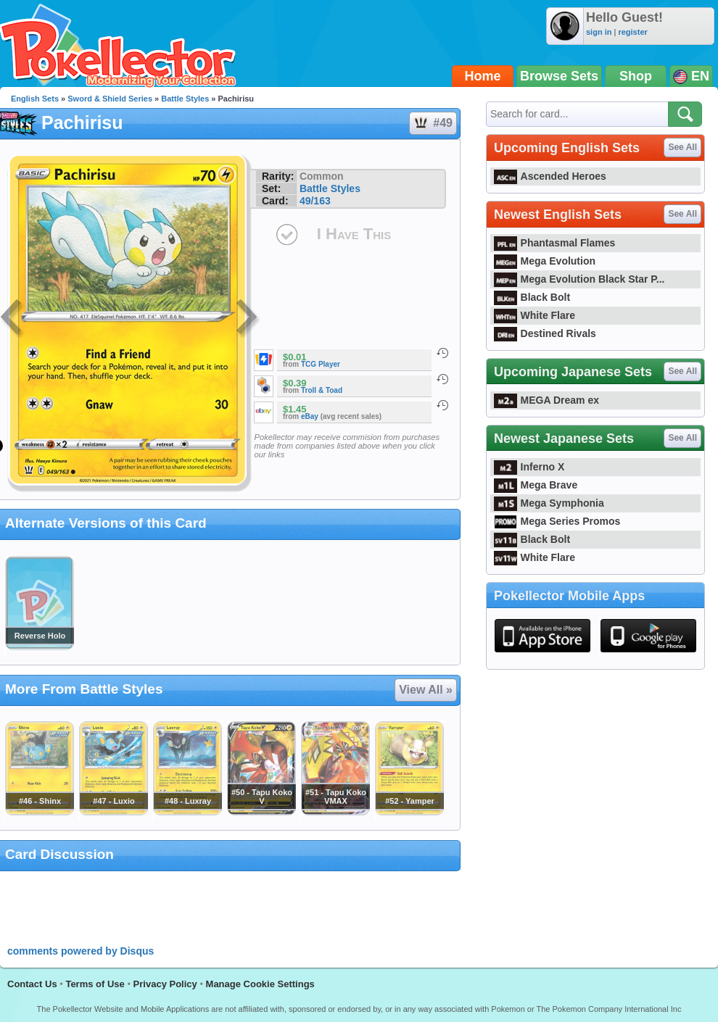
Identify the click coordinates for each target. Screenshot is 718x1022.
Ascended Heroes (550, 176)
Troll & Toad (321, 390)
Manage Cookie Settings (260, 984)
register (632, 32)
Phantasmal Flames (554, 243)
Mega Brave (535, 485)
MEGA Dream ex (546, 400)
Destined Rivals (545, 333)
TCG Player (320, 364)
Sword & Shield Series (109, 98)
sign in (598, 32)
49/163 (315, 201)
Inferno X (529, 467)
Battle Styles (185, 98)
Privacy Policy (165, 984)
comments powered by (80, 951)
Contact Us (32, 984)
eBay (309, 416)
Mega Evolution (544, 261)
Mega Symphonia (549, 503)
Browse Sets (559, 76)
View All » (426, 690)
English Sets (35, 98)
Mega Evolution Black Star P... (579, 279)
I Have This (354, 234)
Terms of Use (94, 984)
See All (682, 147)
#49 (432, 123)
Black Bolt (532, 297)
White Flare (534, 315)
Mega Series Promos (557, 521)
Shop (635, 76)
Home (483, 76)
